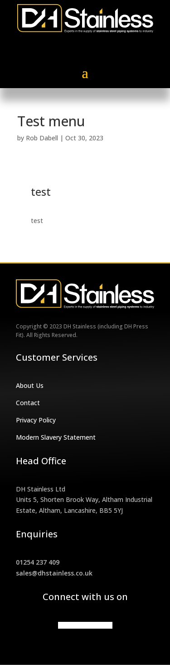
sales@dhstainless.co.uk (54, 573)
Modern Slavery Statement (56, 437)
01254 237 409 (37, 562)
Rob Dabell (42, 138)
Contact (28, 402)
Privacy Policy (36, 420)
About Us (30, 385)
